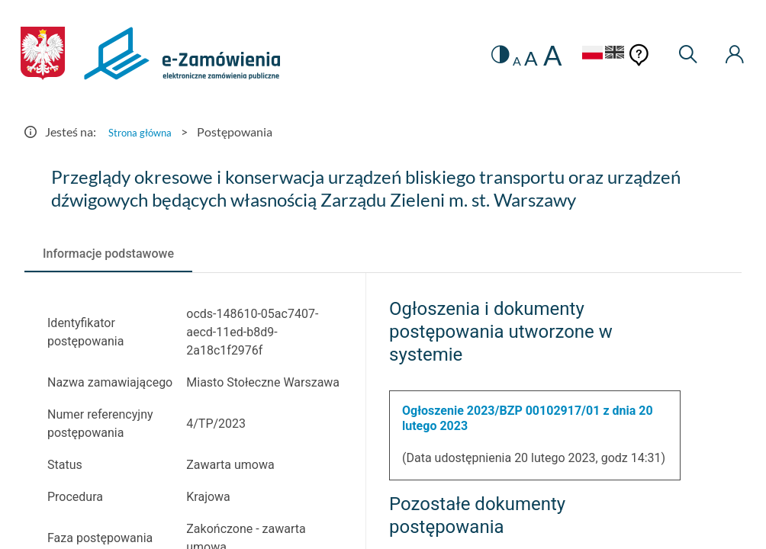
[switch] (479, 55)
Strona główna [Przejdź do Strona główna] (146, 131)
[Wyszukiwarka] (681, 55)
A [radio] (498, 61)
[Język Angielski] (606, 54)
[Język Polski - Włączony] (573, 54)
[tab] (108, 254)
